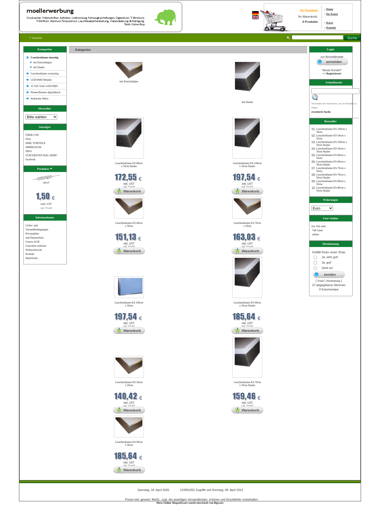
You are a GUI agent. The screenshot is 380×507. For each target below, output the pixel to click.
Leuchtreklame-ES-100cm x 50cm (129, 304)
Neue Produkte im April (83, 113)
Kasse (329, 22)
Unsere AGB (32, 241)
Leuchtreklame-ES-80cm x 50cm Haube (129, 165)
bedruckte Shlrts (39, 98)
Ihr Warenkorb (309, 10)
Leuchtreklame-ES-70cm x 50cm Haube (247, 384)
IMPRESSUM (33, 147)
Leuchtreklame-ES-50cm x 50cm (129, 384)
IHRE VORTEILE (36, 143)
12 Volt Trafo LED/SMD (44, 85)
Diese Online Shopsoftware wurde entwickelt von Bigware (190, 502)
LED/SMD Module (41, 79)
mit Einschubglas (42, 62)
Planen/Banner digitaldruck (46, 92)
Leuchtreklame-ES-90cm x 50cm (129, 443)
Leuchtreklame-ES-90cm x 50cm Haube (247, 304)
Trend (320, 280)
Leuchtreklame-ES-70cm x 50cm (247, 224)
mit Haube (39, 67)
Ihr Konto (332, 13)
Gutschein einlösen (36, 245)
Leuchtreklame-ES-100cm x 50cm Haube (247, 165)
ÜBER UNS (32, 134)
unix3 (46, 182)
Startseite (36, 37)
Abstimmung (333, 280)
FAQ (28, 138)
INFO (29, 151)
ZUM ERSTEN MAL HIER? (41, 155)
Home (329, 9)
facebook (31, 159)
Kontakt (331, 27)
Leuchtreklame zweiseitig (45, 73)
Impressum (31, 257)
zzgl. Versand (46, 208)
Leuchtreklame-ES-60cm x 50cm (129, 224)
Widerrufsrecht (34, 249)
